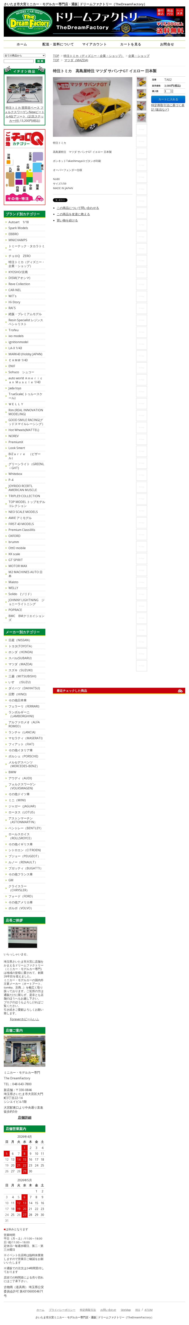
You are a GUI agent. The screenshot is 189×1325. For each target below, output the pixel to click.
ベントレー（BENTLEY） (26, 828)
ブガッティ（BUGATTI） (26, 868)
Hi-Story (14, 302)
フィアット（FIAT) (21, 744)
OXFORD (14, 536)
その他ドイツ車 (19, 794)
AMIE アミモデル (20, 518)
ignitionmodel (18, 342)
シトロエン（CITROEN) (25, 850)
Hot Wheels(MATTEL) (24, 430)
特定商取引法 (88, 1310)
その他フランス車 (21, 874)
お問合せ (167, 44)
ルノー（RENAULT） (23, 862)
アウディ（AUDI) (20, 778)
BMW (12, 772)
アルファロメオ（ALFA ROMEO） (26, 724)
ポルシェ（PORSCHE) (23, 756)
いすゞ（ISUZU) (20, 682)
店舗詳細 (24, 1117)
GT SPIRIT (16, 560)
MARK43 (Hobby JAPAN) (25, 354)
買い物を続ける (67, 220)
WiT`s (12, 296)
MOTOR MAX (18, 566)
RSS (137, 1310)
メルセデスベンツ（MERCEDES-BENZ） (24, 764)
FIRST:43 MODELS (21, 524)
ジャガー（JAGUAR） (23, 806)
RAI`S (12, 308)
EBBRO (14, 234)
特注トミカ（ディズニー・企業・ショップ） (94, 56)
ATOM (149, 1310)
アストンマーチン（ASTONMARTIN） (23, 820)
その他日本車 (18, 700)
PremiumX (16, 442)
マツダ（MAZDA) (76, 60)
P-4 (11, 480)
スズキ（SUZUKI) (21, 670)
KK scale (14, 554)
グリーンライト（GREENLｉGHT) (26, 466)
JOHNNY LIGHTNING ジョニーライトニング (26, 602)
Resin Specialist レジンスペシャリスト (26, 322)
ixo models (16, 336)
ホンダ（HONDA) (21, 652)
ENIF (12, 366)
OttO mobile (17, 548)
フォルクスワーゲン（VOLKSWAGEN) (22, 786)
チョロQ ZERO (20, 256)
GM (11, 880)
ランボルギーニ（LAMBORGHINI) (21, 714)
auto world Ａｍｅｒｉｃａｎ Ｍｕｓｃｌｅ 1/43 (26, 380)
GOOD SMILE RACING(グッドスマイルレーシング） (27, 422)
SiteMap (126, 1310)
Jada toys (15, 388)
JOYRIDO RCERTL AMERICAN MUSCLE (23, 488)
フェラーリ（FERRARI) (24, 706)
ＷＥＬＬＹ (16, 404)
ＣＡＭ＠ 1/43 (18, 360)
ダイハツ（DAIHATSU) (24, 688)
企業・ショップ (138, 56)
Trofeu (14, 330)
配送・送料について (58, 44)
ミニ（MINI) (17, 800)
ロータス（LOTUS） (23, 812)
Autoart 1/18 (19, 222)
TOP (56, 56)
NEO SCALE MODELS (23, 512)
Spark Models (18, 228)
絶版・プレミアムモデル (25, 314)
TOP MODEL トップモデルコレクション (27, 504)
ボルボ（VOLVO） (21, 908)
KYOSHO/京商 (18, 272)
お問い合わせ (108, 1310)
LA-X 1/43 (15, 348)
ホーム (22, 44)
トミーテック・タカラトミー (27, 248)
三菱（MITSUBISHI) (22, 676)
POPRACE (15, 610)
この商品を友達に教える (73, 214)
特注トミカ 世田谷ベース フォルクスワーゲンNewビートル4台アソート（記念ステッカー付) (24, 99)
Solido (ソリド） (21, 594)
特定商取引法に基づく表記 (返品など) (167, 107)
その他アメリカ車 (21, 902)
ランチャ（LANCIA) (22, 732)
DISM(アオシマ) (19, 278)
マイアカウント (94, 44)
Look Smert (17, 448)
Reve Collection (19, 284)
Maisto (13, 582)
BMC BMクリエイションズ (26, 618)
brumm (14, 542)
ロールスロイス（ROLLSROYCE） (21, 836)
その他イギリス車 (21, 844)
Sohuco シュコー (21, 372)
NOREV (14, 436)
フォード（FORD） (22, 896)
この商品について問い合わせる (78, 208)
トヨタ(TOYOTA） (21, 646)
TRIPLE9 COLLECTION (24, 496)
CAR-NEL (15, 290)
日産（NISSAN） (20, 640)
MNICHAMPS (18, 240)
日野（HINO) (17, 694)
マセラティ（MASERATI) (26, 738)
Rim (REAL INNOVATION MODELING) (26, 412)
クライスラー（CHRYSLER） (19, 888)
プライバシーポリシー (62, 1310)
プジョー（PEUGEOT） (25, 856)
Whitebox (15, 474)
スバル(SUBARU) (20, 658)
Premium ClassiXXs (22, 530)
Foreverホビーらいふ (24, 1019)
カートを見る (130, 44)
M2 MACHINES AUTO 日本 (26, 574)
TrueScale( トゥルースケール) (26, 396)
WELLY (13, 588)
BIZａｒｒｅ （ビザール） (25, 456)
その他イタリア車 (21, 750)
